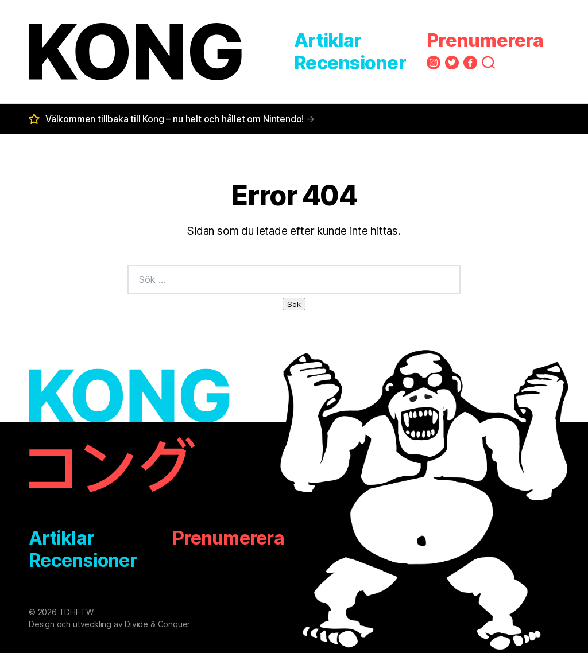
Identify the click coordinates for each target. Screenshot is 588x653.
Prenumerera (485, 40)
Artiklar (327, 40)
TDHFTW (76, 612)
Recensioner (350, 63)
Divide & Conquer (157, 624)
